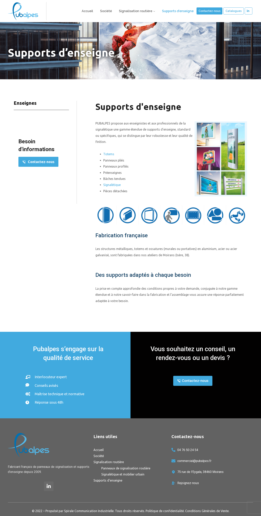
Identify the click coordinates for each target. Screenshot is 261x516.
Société (106, 11)
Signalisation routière (135, 11)
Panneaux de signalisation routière (125, 468)
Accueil (87, 11)
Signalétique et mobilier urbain (122, 474)
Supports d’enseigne (178, 11)
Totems (108, 154)
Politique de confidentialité (165, 511)
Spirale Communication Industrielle (89, 511)
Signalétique (112, 185)
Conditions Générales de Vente (207, 511)
